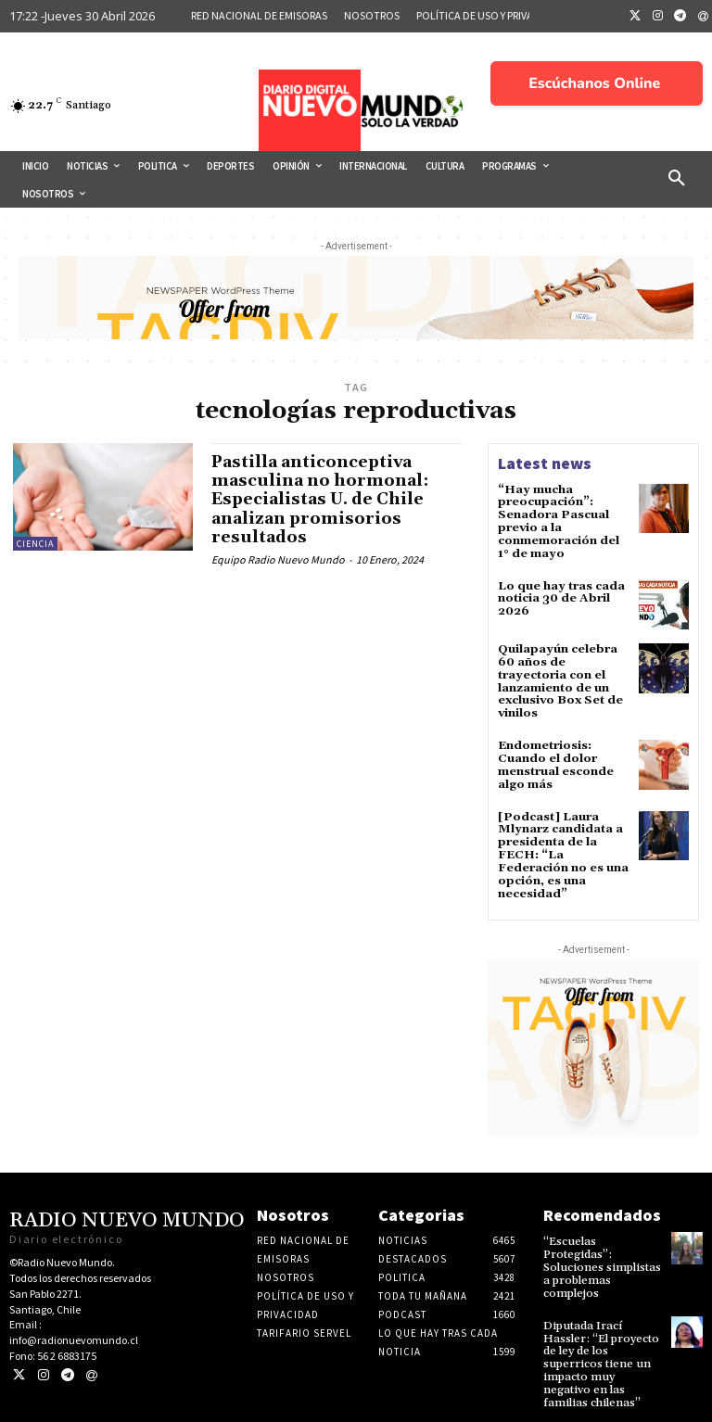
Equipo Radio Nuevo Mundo (278, 557)
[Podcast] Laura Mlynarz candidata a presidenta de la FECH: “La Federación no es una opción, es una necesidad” (561, 843)
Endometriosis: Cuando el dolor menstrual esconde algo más (554, 756)
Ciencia (35, 544)
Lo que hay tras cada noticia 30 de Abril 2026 (559, 595)
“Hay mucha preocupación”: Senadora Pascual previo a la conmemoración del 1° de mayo (557, 520)
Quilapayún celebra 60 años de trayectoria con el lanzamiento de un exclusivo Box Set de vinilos (558, 676)
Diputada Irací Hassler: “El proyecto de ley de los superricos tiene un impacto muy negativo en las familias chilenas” (601, 1345)
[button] (677, 179)
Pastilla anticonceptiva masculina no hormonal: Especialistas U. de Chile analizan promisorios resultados (321, 498)
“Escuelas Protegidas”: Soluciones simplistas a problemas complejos (599, 1252)
